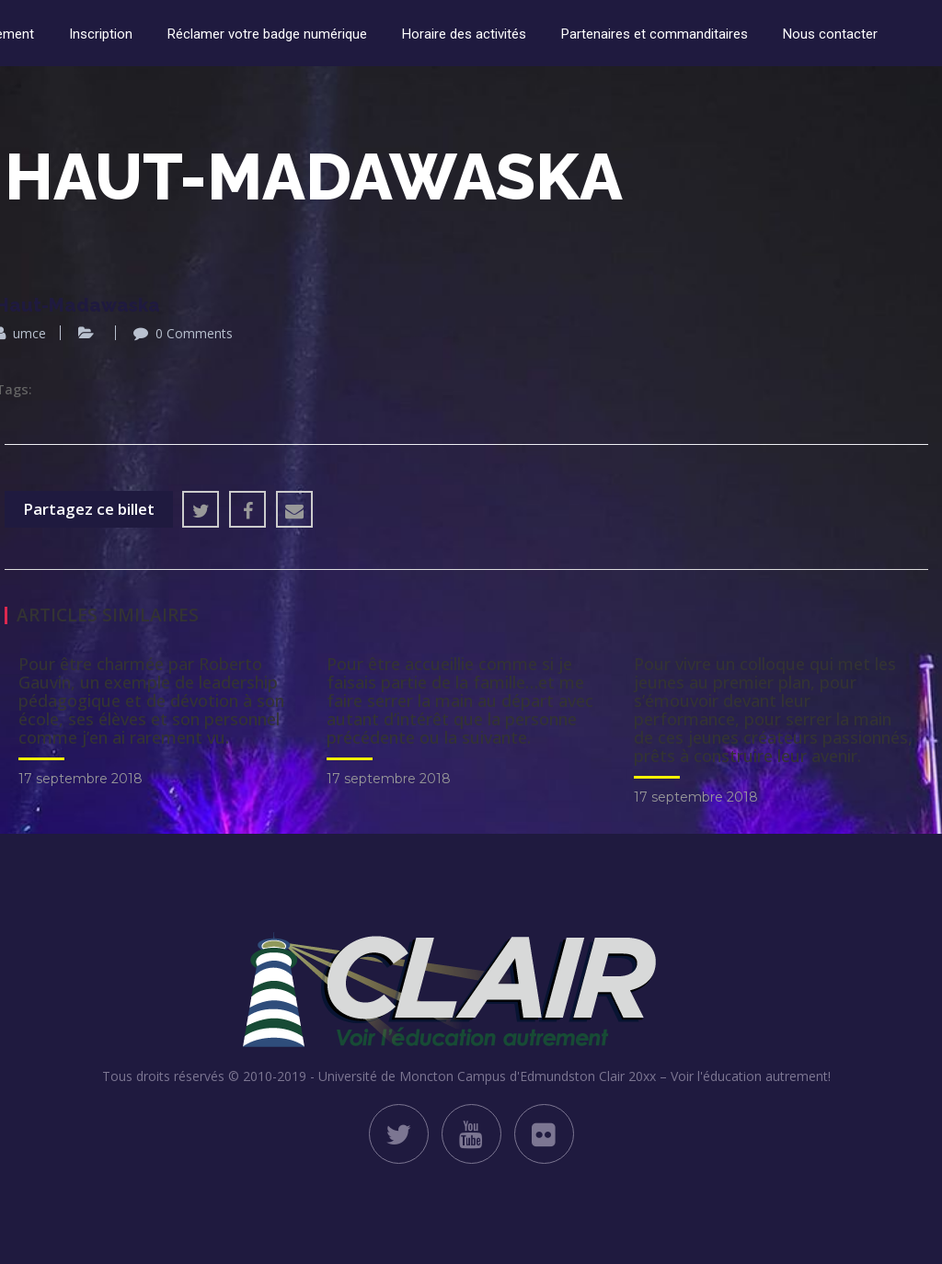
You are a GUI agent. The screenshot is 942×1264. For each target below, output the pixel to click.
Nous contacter (830, 34)
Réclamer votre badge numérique (267, 34)
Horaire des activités (464, 34)
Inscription (100, 34)
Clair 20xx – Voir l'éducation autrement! (715, 1076)
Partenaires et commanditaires (654, 34)
